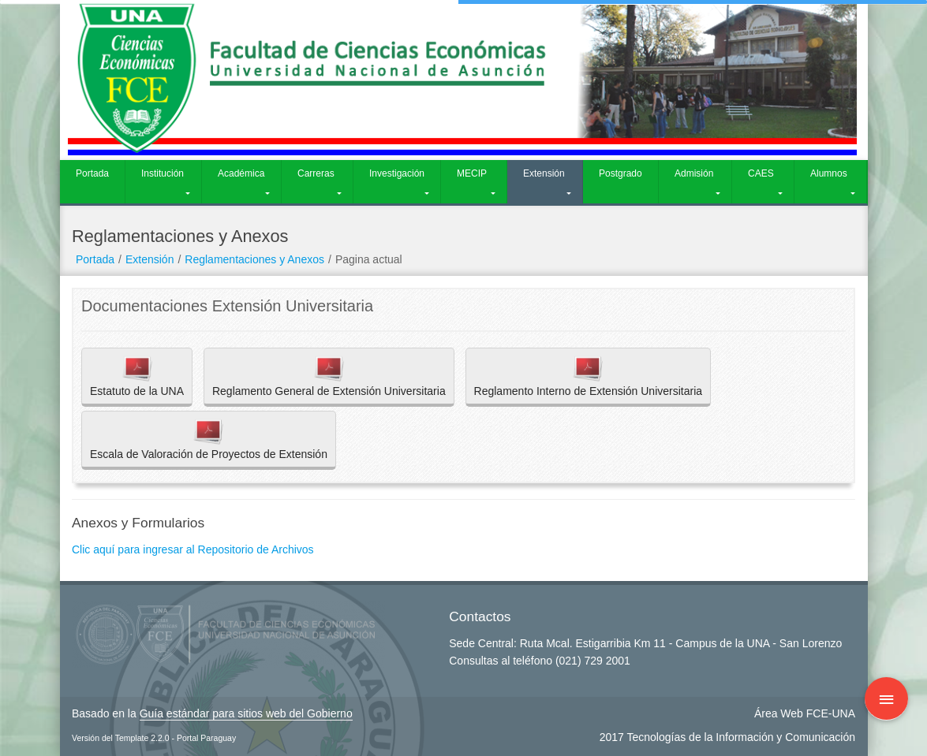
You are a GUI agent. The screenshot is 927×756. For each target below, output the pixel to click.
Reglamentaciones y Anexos (254, 259)
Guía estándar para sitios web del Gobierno (246, 713)
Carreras (316, 173)
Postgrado (620, 173)
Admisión (694, 173)
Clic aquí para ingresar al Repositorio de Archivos (193, 549)
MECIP (472, 173)
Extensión (544, 173)
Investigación (396, 173)
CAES (761, 173)
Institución (162, 173)
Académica (241, 173)
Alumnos (828, 173)
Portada (92, 173)
